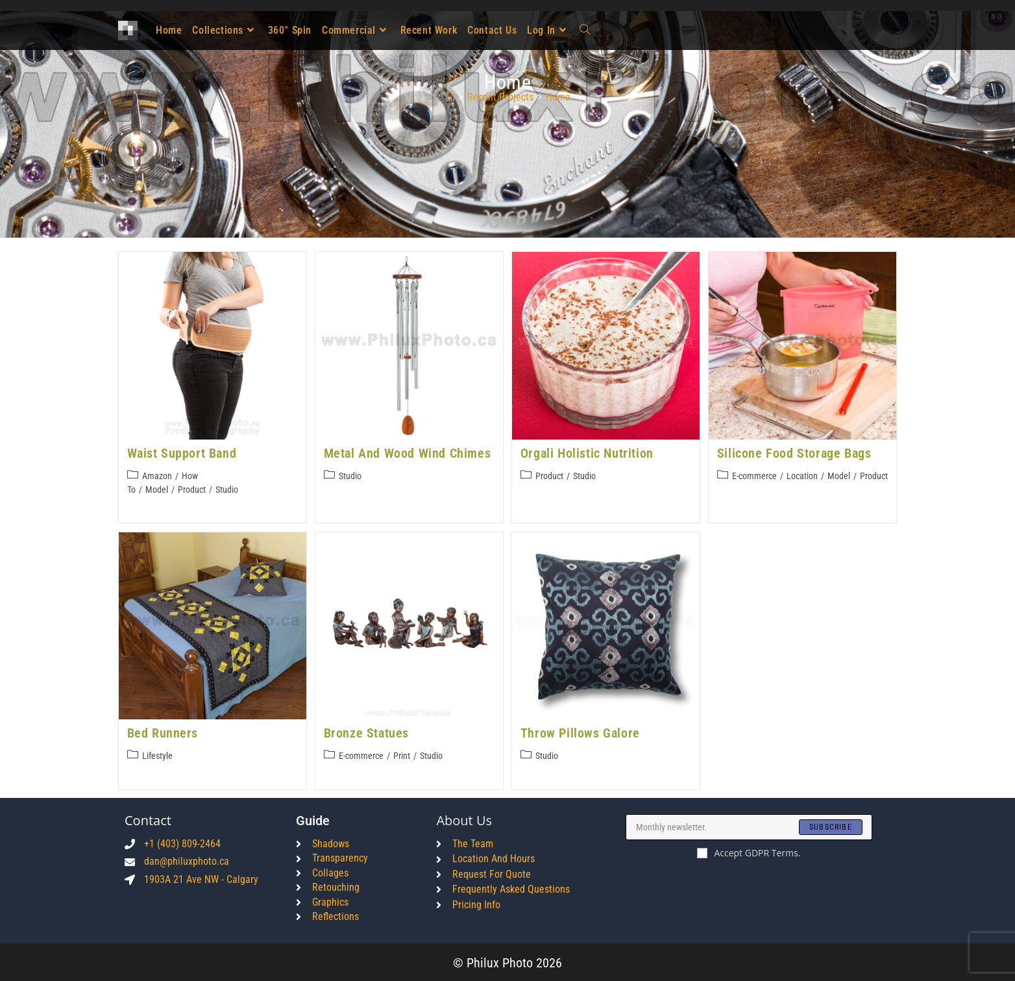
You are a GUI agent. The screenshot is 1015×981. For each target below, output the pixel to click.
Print (401, 755)
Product (192, 489)
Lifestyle (157, 755)
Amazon (157, 476)
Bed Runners (163, 732)
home (558, 97)
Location (802, 476)
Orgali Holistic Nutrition (587, 453)
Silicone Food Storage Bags (794, 453)
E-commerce (754, 476)
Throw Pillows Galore (580, 732)
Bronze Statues (366, 732)
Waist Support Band (182, 453)
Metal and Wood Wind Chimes (407, 453)
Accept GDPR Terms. (748, 851)
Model (156, 489)
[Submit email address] (830, 826)
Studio (226, 489)
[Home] (450, 97)
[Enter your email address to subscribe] (749, 826)
